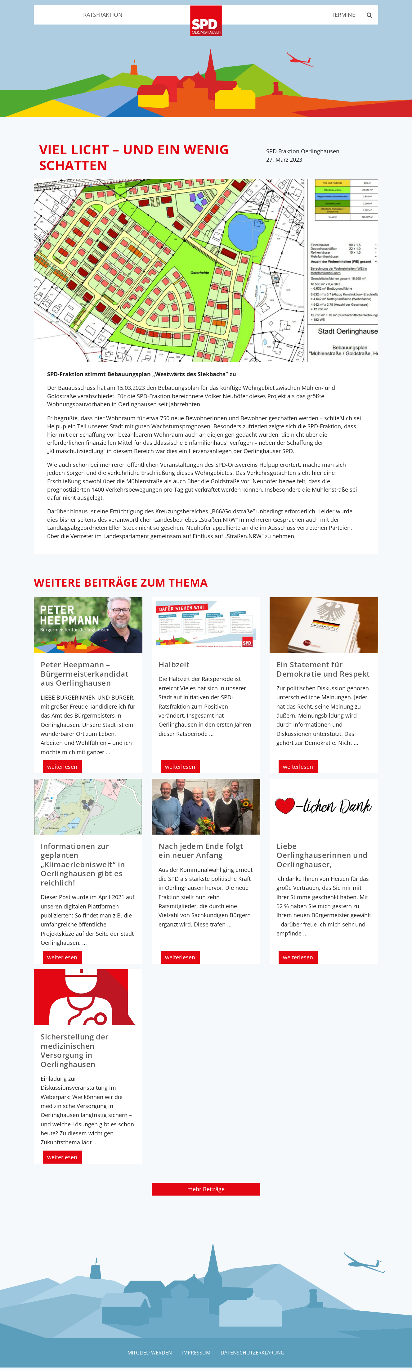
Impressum (196, 1355)
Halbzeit (174, 668)
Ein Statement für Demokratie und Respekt (323, 672)
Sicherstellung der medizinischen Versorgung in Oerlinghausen (75, 1053)
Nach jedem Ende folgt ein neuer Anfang (201, 853)
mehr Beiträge (206, 1191)
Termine (342, 15)
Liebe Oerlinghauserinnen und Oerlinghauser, (322, 858)
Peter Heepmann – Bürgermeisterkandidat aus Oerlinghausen (84, 677)
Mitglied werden (149, 1355)
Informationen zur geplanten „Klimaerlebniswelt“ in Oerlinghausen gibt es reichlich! (83, 867)
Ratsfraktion (103, 15)
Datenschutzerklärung (253, 1355)
